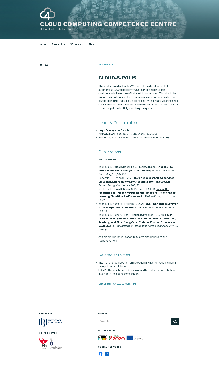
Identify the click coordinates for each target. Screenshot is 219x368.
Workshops (76, 44)
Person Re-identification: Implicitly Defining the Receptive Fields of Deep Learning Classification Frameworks (137, 193)
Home (43, 44)
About (92, 44)
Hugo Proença (107, 130)
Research (58, 44)
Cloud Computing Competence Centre (108, 24)
